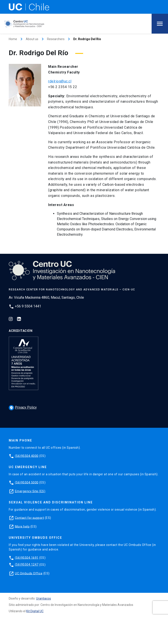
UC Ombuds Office (28, 573)
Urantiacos (43, 598)
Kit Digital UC (35, 611)
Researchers (56, 39)
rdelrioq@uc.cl (59, 81)
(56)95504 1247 (26, 564)
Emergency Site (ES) (30, 491)
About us (32, 39)
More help (22, 526)
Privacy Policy (23, 407)
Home (13, 39)
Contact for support (29, 517)
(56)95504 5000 (26, 482)
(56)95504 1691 (26, 557)
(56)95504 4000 (26, 455)
